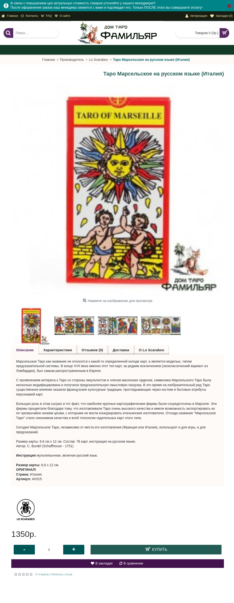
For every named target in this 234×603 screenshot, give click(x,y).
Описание (25, 350)
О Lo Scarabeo (151, 350)
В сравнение (133, 563)
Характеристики (57, 350)
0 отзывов (42, 574)
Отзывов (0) (92, 350)
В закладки (104, 563)
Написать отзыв (61, 574)
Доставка (121, 350)
